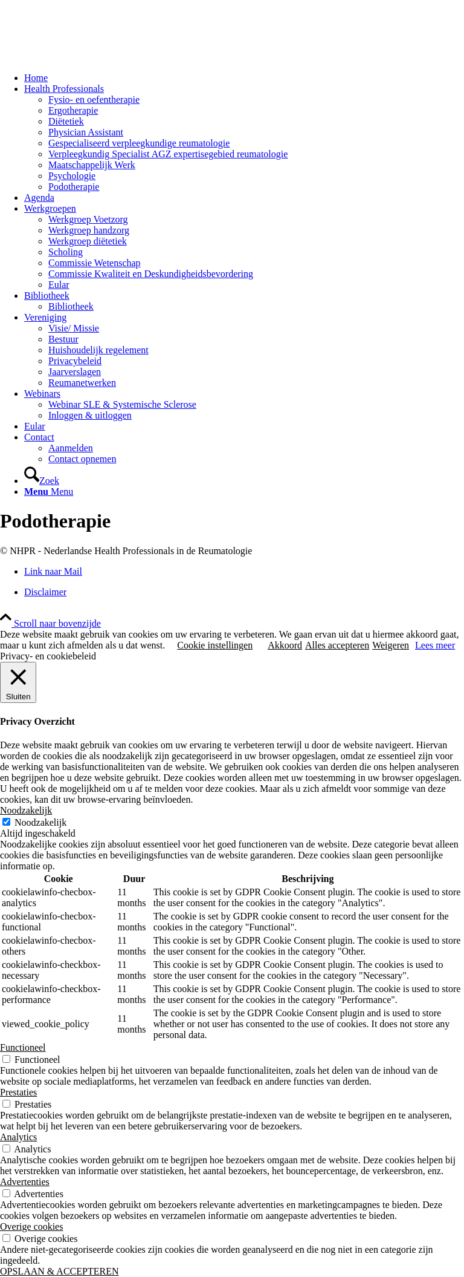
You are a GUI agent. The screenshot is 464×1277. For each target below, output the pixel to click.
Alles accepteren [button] (337, 645)
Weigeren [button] (390, 645)
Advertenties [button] (25, 1182)
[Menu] (48, 491)
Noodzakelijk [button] (26, 810)
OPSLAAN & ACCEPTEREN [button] (59, 1271)
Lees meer (435, 645)
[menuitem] (244, 78)
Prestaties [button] (18, 1092)
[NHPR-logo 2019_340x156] (90, 57)
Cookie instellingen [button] (215, 645)
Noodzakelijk (40, 822)
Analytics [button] (18, 1137)
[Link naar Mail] (53, 571)
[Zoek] (41, 480)
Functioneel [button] (23, 1047)
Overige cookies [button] (31, 1226)
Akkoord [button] (285, 645)
